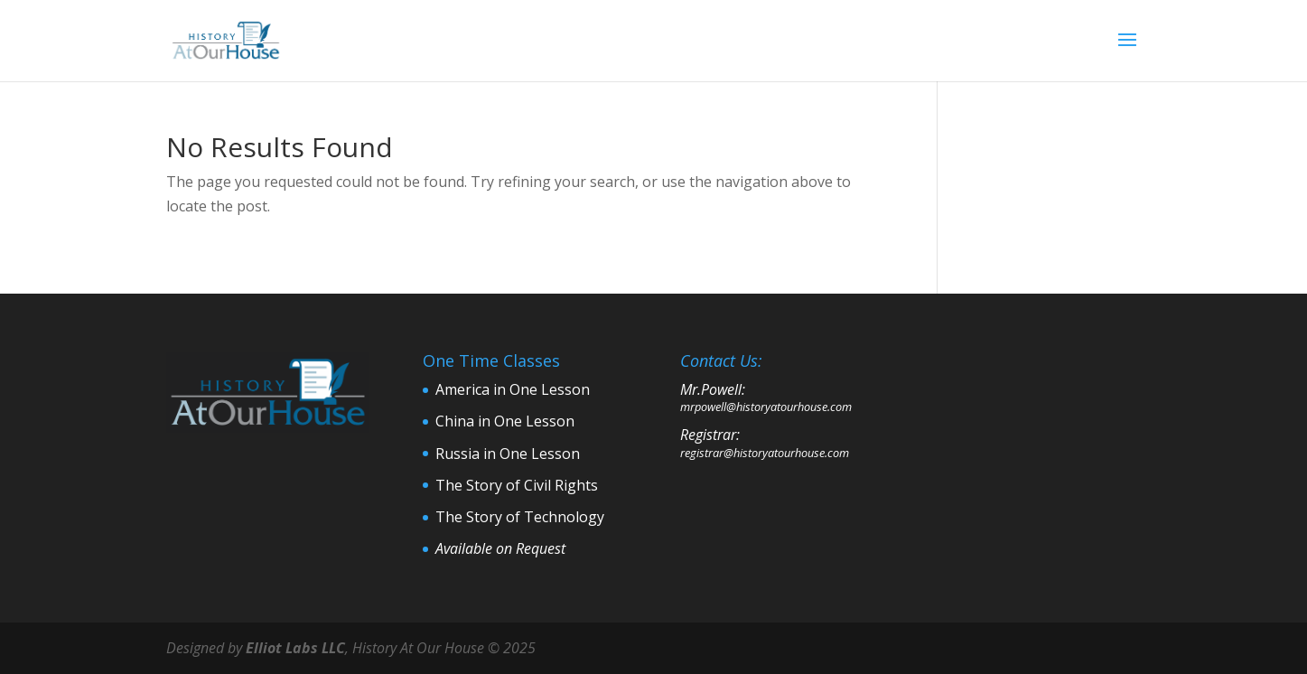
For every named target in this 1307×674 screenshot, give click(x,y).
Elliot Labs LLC (295, 648)
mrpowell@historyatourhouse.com (766, 406)
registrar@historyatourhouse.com (764, 453)
